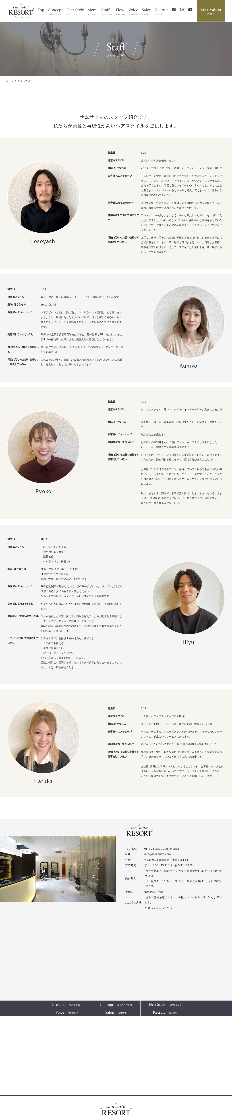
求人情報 (161, 11)
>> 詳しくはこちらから (158, 907)
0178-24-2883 (152, 849)
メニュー (93, 11)
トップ (41, 11)
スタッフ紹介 (106, 11)
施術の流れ (120, 11)
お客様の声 (133, 11)
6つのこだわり (55, 11)
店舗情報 (147, 11)
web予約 (210, 11)
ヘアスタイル (75, 11)
